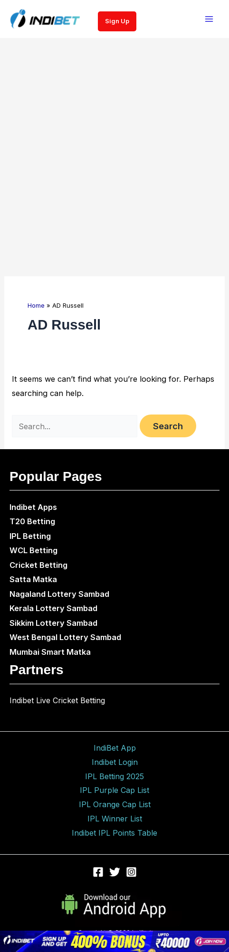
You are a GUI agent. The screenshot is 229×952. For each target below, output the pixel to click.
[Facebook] (98, 872)
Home (36, 305)
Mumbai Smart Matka (50, 652)
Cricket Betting (38, 565)
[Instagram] (131, 872)
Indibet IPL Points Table (114, 833)
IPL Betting (30, 536)
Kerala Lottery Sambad (53, 608)
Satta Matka (33, 579)
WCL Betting (33, 550)
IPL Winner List (114, 818)
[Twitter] (114, 872)
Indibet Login (115, 762)
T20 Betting (32, 521)
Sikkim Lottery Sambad (53, 623)
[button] (117, 21)
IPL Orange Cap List (115, 804)
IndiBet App (115, 748)
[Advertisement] (114, 157)
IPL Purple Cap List (114, 790)
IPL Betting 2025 (114, 776)
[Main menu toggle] (208, 19)
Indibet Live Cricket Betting (57, 700)
